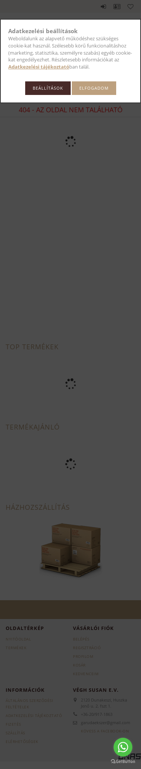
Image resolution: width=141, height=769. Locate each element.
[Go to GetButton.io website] (123, 761)
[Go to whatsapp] (123, 747)
